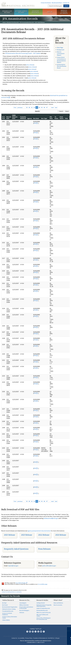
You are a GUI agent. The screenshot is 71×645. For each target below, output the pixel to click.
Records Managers (24, 610)
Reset (67, 111)
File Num (51, 117)
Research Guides (42, 600)
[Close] (69, 629)
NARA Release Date (14, 116)
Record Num (8, 117)
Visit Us (49, 12)
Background (60, 50)
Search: (37, 111)
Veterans (21, 612)
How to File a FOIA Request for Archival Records (44, 618)
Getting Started (41, 603)
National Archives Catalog (9, 609)
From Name (61, 117)
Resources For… (24, 600)
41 (31, 107)
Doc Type (44, 118)
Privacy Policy (28, 638)
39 (26, 107)
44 (39, 107)
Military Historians (24, 605)
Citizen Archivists (46, 3)
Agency (29, 118)
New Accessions (58, 605)
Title (66, 118)
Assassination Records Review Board (61, 66)
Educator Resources (35, 11)
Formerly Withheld (23, 117)
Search (66, 6)
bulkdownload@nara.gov (51, 518)
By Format (5, 605)
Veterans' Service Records (21, 11)
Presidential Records (7, 611)
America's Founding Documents (64, 12)
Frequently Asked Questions (16, 549)
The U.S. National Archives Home (17, 4)
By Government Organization (9, 607)
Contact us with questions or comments (11, 592)
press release (30, 65)
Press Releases (44, 549)
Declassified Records (42, 610)
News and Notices (58, 603)
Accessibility (21, 638)
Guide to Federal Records (43, 608)
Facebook (27, 632)
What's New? (58, 600)
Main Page (60, 47)
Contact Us (66, 3)
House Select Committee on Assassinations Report (61, 59)
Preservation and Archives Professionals (26, 607)
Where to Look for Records (44, 612)
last (56, 107)
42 (34, 107)
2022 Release (43, 535)
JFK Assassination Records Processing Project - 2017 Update (23, 53)
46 (44, 107)
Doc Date (36, 118)
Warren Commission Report (60, 53)
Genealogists (22, 603)
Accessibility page (42, 584)
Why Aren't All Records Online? (42, 615)
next (52, 107)
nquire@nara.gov (13, 566)
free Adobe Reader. (21, 583)
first (15, 107)
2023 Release (26, 535)
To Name (56, 117)
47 (47, 107)
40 (29, 107)
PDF (35, 123)
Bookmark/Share (57, 3)
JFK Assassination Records (27, 22)
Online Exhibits (6, 620)
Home (4, 22)
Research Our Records (7, 11)
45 (41, 107)
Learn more (55, 642)
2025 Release (9, 535)
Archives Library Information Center (9, 617)
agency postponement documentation (39, 531)
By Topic (4, 603)
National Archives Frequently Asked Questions (44, 605)
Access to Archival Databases (7, 613)
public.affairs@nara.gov (49, 566)
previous (19, 107)
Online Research (8, 600)
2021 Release (60, 535)
